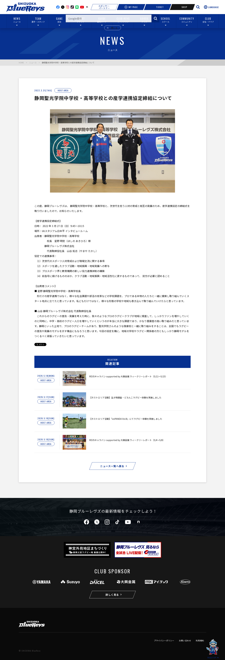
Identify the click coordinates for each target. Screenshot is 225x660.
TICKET (158, 7)
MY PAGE (131, 7)
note (87, 7)
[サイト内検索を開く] (198, 7)
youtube (82, 7)
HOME (21, 62)
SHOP (182, 7)
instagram (67, 7)
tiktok (117, 522)
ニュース (33, 62)
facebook (58, 7)
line (77, 7)
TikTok (72, 7)
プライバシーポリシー (164, 640)
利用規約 (200, 640)
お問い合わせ (185, 640)
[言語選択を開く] (211, 7)
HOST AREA (63, 90)
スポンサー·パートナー (104, 7)
